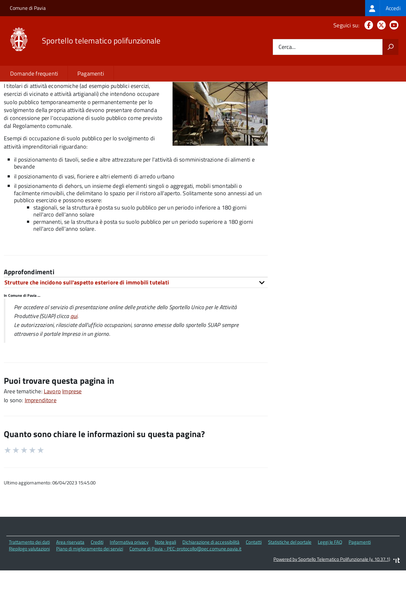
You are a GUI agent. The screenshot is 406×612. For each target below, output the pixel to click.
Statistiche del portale (289, 585)
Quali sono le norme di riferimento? (334, 101)
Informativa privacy (129, 585)
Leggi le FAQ (330, 585)
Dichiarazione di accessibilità (210, 585)
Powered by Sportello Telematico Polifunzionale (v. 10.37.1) (331, 602)
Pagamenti (90, 73)
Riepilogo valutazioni (29, 591)
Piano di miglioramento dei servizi (89, 591)
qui (74, 359)
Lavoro (52, 434)
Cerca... (287, 47)
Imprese (72, 434)
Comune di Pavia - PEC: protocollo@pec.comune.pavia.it (185, 591)
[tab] (136, 326)
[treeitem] (385, 8)
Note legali (165, 585)
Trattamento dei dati (29, 585)
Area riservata (70, 585)
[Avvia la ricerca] (390, 47)
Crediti (97, 585)
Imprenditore (40, 443)
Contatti (254, 585)
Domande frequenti (34, 73)
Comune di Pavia (28, 8)
